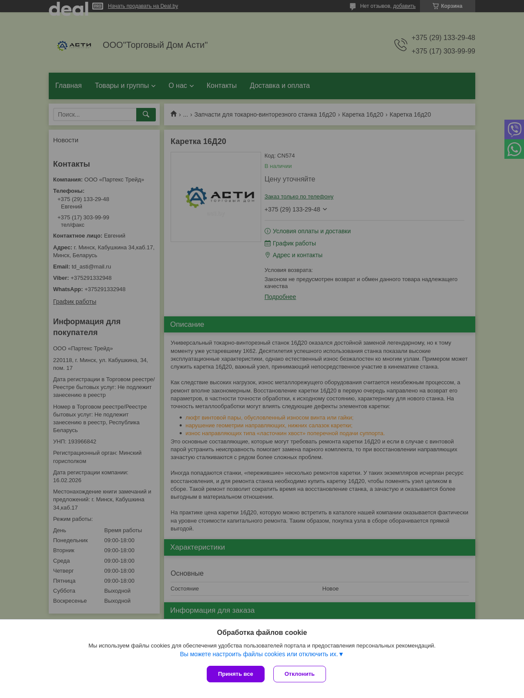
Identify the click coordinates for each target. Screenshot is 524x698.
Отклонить (300, 674)
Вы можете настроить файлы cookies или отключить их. (259, 654)
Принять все (235, 674)
